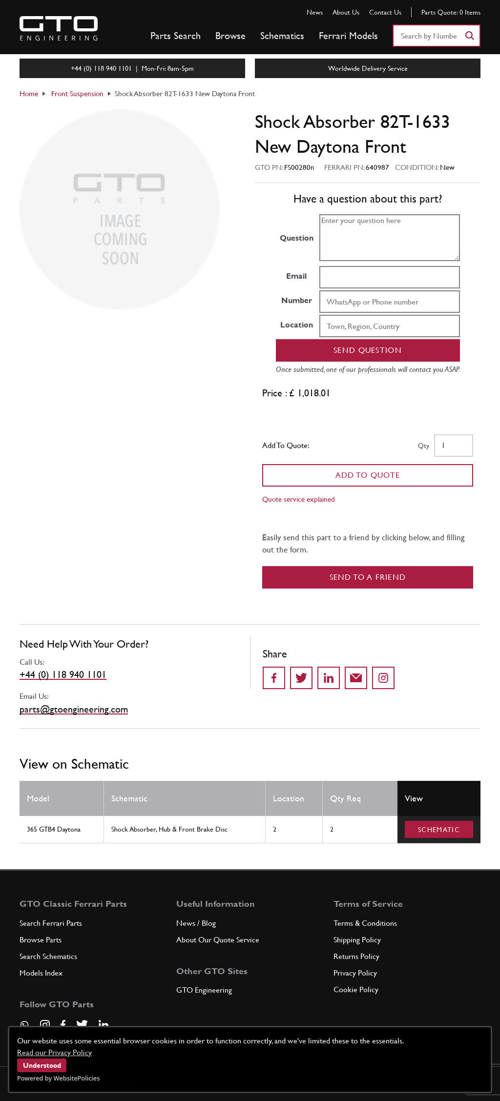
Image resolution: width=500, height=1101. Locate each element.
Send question (367, 350)
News (315, 12)
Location (296, 324)
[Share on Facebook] (274, 678)
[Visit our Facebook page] (63, 1025)
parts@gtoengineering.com (74, 709)
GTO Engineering (204, 990)
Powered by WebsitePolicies (58, 1078)
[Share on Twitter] (301, 678)
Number (296, 300)
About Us (346, 12)
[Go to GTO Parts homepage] (59, 28)
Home (29, 93)
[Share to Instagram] (383, 678)
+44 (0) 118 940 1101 (63, 674)
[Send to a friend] (356, 678)
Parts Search (175, 35)
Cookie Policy (355, 989)
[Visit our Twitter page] (82, 1025)
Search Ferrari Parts (51, 923)
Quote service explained (298, 499)
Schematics (282, 35)
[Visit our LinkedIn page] (103, 1025)
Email (296, 276)
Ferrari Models (348, 35)
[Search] (469, 35)
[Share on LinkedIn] (328, 678)
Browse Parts (41, 939)
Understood (42, 1065)
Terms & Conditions (365, 923)
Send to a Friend (368, 577)
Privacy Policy (355, 973)
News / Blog (196, 923)
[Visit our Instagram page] (45, 1025)
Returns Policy (356, 956)
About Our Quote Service (217, 939)
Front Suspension (77, 93)
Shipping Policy (357, 939)
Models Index (41, 973)
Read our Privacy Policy (54, 1052)
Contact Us (385, 12)
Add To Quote (367, 475)
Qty (423, 445)
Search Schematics (48, 956)
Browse (230, 35)
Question (296, 238)
